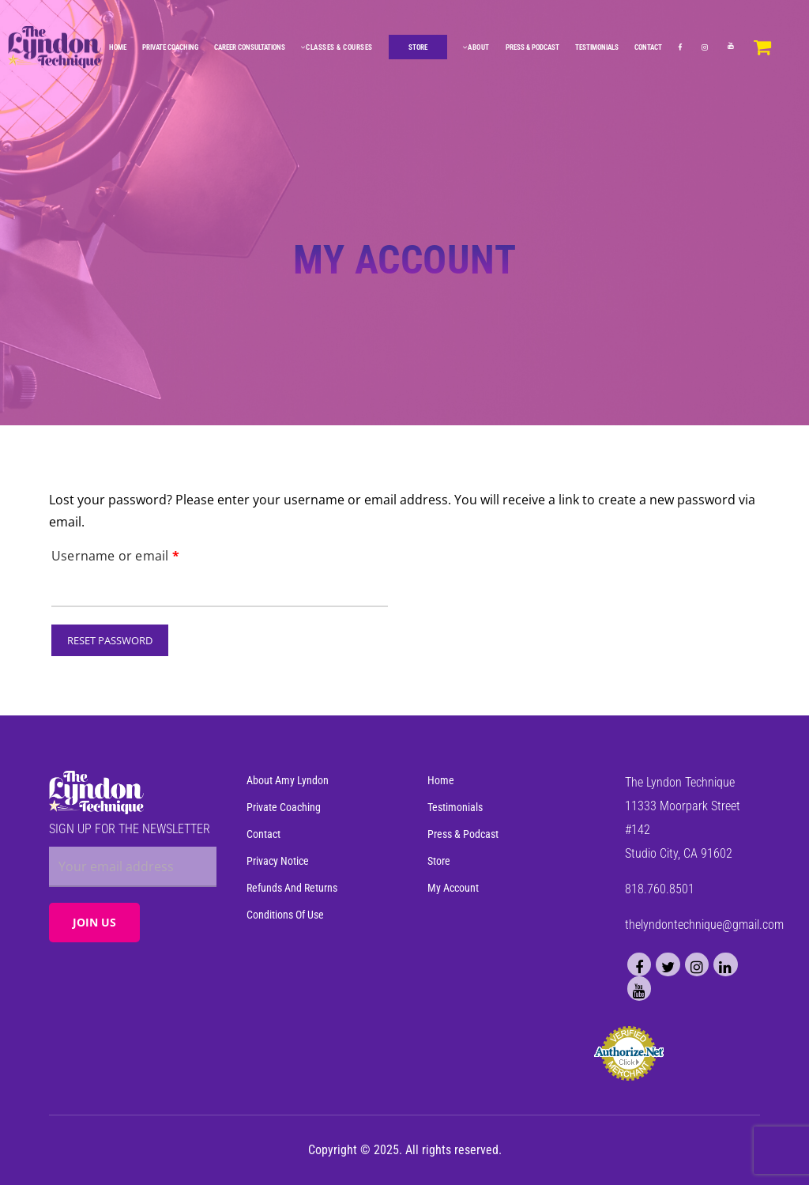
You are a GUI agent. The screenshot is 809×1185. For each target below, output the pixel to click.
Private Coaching (171, 47)
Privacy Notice (277, 861)
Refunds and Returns (291, 888)
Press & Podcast (533, 47)
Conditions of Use (285, 915)
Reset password (109, 640)
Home (118, 47)
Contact (649, 47)
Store (438, 861)
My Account (453, 888)
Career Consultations (250, 47)
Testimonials (597, 47)
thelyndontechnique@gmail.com (704, 925)
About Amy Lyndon (287, 781)
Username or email (115, 553)
